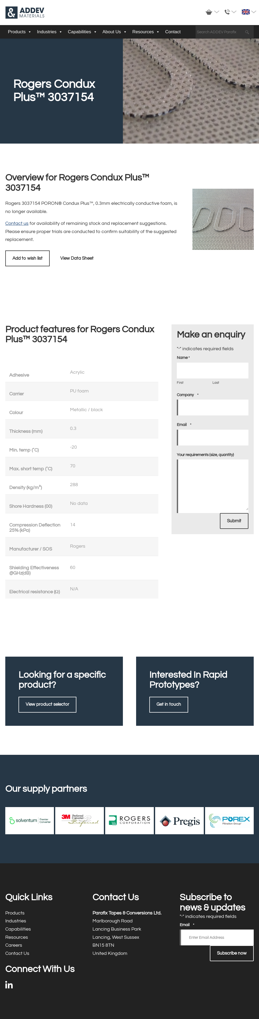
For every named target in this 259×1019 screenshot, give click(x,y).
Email (184, 425)
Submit (234, 521)
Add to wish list (27, 258)
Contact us (17, 223)
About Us (115, 32)
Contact (173, 31)
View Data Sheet (77, 258)
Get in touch (168, 704)
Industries (50, 32)
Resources (146, 32)
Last (215, 383)
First (180, 383)
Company (187, 395)
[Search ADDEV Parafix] (225, 32)
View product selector (47, 704)
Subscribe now (232, 953)
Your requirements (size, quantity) (205, 455)
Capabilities (82, 32)
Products (20, 32)
